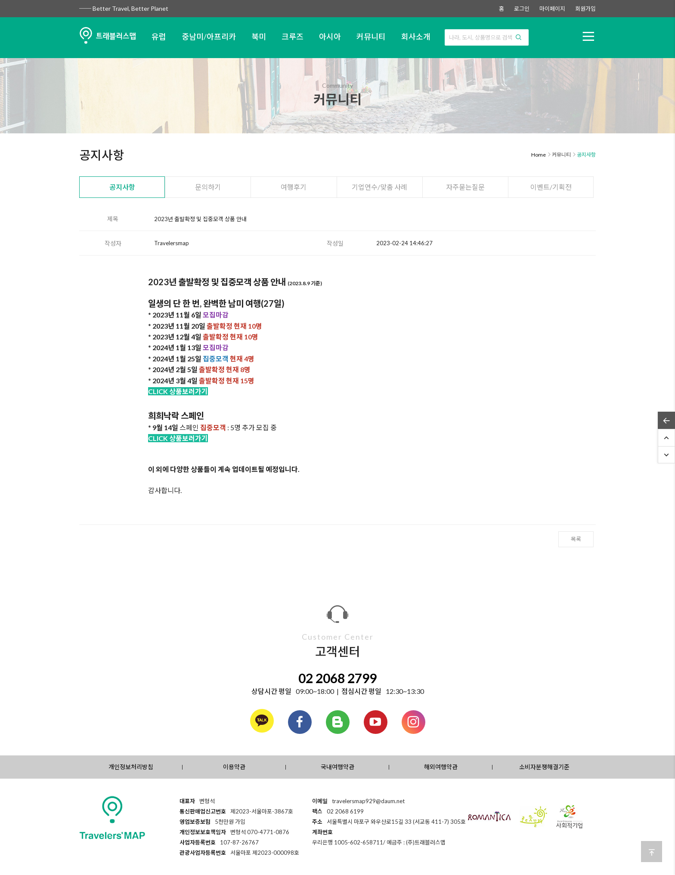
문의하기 (208, 187)
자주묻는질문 (465, 187)
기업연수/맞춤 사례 (379, 187)
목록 (576, 539)
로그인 (521, 8)
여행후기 (294, 187)
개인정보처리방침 (130, 766)
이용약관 (234, 766)
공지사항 (122, 187)
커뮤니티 (371, 36)
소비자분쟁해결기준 (544, 766)
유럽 (159, 36)
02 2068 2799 (337, 678)
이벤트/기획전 (551, 187)
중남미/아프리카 (209, 36)
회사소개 (415, 36)
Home (538, 154)
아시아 (330, 36)
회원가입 (585, 8)
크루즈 (292, 36)
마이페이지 (552, 8)
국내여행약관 (337, 766)
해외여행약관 (441, 766)
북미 (258, 36)
